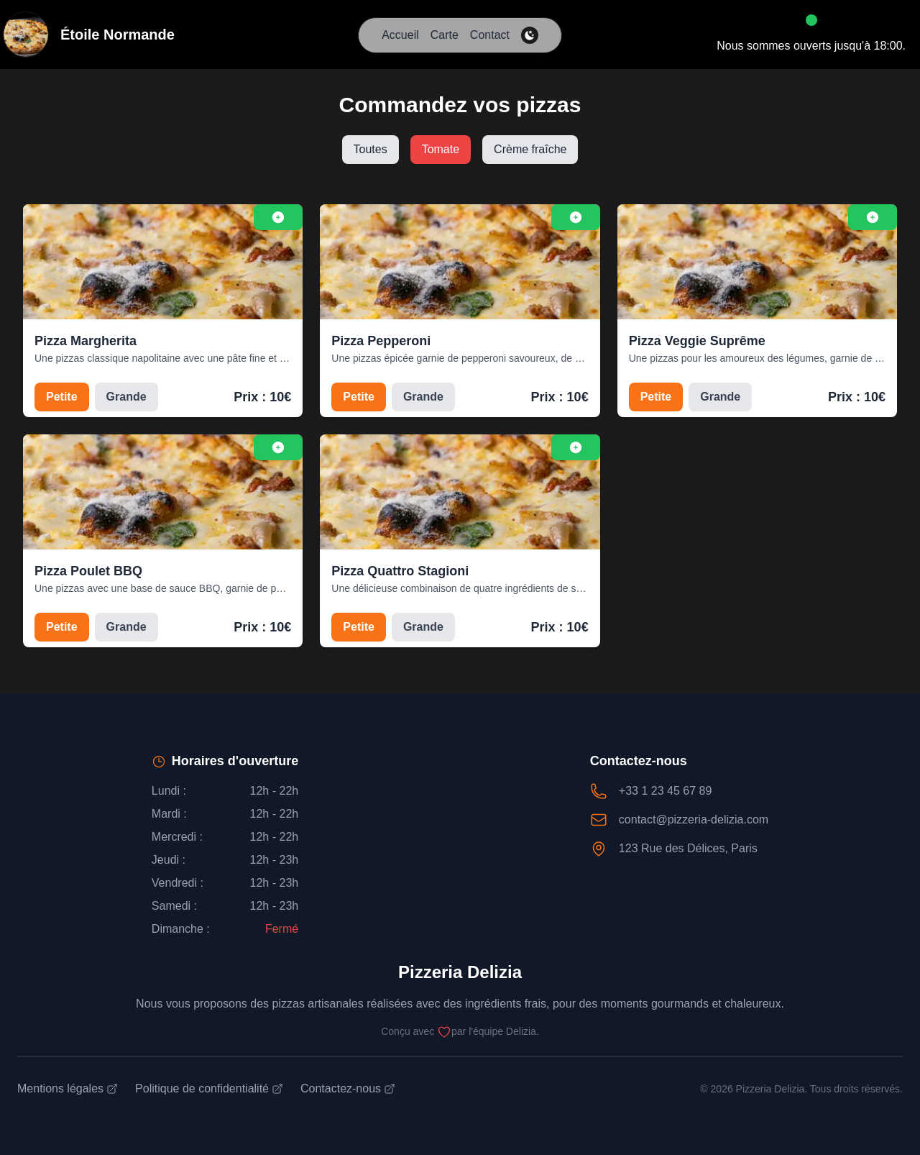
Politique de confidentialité (209, 1088)
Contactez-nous (347, 1088)
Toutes (370, 149)
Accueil (400, 35)
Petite (62, 397)
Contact (490, 35)
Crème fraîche (530, 149)
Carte (445, 35)
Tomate (440, 149)
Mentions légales (67, 1088)
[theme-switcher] (529, 35)
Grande (126, 397)
